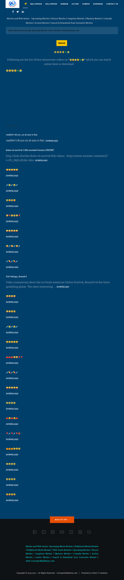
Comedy (86, 4)
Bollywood (36, 4)
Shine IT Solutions (100, 573)
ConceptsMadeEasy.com (67, 573)
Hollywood (51, 4)
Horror (64, 4)
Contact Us (112, 4)
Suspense (98, 4)
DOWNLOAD (52, 141)
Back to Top (62, 520)
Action (75, 4)
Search (61, 43)
